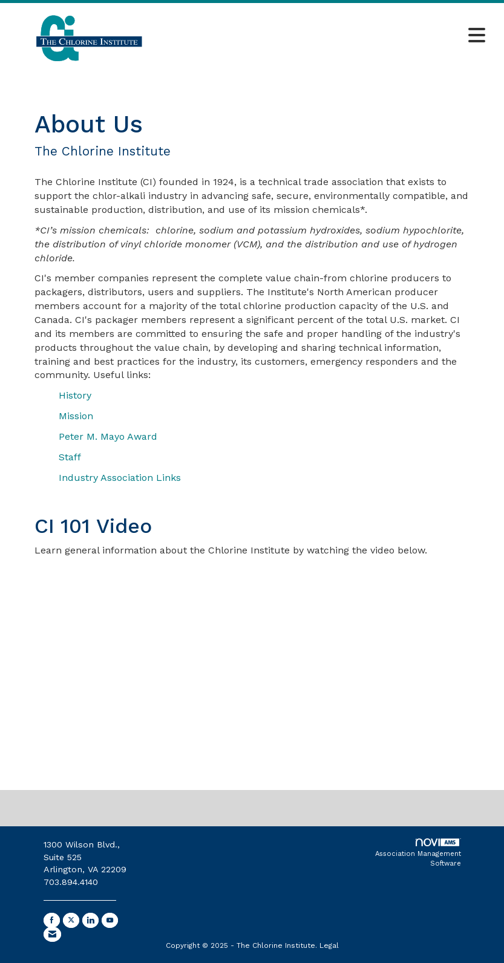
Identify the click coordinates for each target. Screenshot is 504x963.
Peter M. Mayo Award (108, 436)
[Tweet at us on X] (71, 920)
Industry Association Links (120, 477)
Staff (70, 457)
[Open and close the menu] (330, 36)
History (75, 395)
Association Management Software (418, 852)
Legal (329, 945)
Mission (76, 416)
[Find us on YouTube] (110, 920)
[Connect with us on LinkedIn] (90, 920)
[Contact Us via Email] (52, 934)
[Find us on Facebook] (52, 920)
